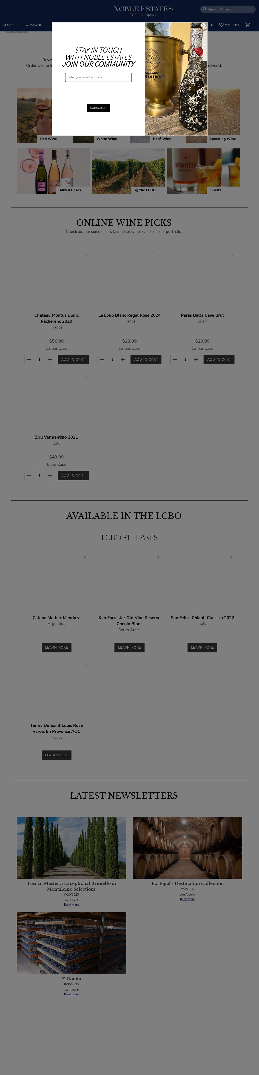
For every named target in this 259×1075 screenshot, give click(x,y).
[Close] (203, 26)
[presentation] (99, 90)
